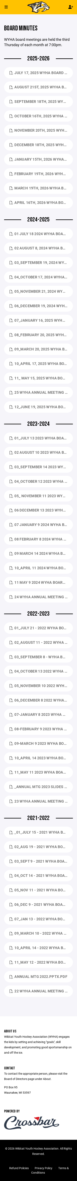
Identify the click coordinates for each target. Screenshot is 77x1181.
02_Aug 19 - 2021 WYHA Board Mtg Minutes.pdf (41, 846)
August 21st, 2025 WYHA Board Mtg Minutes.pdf (41, 87)
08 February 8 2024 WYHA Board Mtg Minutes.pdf (41, 539)
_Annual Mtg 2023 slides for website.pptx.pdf (41, 786)
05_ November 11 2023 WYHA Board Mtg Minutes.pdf (41, 495)
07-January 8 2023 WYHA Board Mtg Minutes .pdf (41, 714)
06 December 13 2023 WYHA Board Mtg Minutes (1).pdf (41, 510)
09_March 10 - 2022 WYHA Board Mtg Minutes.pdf (41, 933)
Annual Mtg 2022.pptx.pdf (38, 976)
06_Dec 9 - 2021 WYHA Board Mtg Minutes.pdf (41, 904)
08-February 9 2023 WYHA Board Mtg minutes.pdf (41, 728)
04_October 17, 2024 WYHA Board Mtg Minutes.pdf (41, 277)
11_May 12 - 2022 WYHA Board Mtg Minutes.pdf (41, 962)
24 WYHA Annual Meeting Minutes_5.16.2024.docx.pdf (41, 596)
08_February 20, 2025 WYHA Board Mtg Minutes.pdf (41, 334)
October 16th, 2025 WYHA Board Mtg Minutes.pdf (41, 115)
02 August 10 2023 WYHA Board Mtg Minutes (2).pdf (41, 452)
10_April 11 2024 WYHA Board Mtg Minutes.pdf (41, 567)
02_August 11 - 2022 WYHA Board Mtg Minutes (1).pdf (41, 642)
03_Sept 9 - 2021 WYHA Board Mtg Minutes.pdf (41, 861)
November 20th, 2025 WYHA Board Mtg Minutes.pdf (41, 130)
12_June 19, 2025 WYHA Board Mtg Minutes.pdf (41, 406)
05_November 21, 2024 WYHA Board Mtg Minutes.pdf (41, 291)
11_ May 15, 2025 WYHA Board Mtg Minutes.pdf (41, 378)
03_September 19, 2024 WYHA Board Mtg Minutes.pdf (41, 262)
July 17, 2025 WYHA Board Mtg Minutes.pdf (41, 72)
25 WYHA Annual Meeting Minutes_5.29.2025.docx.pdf (41, 392)
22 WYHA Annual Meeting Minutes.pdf (41, 991)
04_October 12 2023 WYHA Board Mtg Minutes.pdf (41, 481)
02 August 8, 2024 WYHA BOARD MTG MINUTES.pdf (41, 248)
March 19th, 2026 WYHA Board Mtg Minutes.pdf (41, 188)
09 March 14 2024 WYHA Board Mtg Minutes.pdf (41, 553)
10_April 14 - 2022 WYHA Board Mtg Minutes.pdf (41, 947)
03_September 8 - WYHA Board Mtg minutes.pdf (41, 656)
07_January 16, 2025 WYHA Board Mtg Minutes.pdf (41, 320)
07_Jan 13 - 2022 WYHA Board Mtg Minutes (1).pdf (41, 918)
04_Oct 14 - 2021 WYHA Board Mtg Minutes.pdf (41, 875)
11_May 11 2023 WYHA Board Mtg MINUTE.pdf (41, 772)
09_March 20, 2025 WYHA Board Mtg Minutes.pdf (41, 349)
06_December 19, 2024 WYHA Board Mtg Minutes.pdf (41, 305)
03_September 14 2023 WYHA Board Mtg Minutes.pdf (41, 466)
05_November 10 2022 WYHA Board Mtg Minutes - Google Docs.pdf (41, 685)
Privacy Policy (43, 1168)
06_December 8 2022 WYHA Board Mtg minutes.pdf (41, 700)
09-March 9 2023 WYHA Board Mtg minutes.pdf (41, 743)
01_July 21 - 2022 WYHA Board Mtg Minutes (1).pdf (41, 627)
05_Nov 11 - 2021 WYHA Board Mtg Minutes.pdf (41, 889)
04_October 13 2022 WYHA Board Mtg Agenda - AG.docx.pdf (41, 671)
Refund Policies (19, 1168)
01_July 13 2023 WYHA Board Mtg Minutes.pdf (41, 438)
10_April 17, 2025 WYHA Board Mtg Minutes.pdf (41, 363)
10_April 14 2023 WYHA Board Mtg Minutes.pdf (41, 757)
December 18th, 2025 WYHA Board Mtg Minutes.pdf (41, 144)
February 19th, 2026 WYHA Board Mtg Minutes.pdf (41, 173)
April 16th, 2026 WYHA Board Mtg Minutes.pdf (41, 202)
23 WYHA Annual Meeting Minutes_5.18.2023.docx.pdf (41, 801)
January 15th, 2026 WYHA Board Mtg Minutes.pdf (41, 159)
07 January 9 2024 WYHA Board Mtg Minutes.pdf (41, 524)
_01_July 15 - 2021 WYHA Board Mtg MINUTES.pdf (41, 832)
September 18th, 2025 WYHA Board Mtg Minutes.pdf (41, 101)
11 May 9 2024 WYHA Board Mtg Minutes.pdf (41, 582)
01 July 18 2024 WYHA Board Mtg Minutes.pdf (41, 233)
